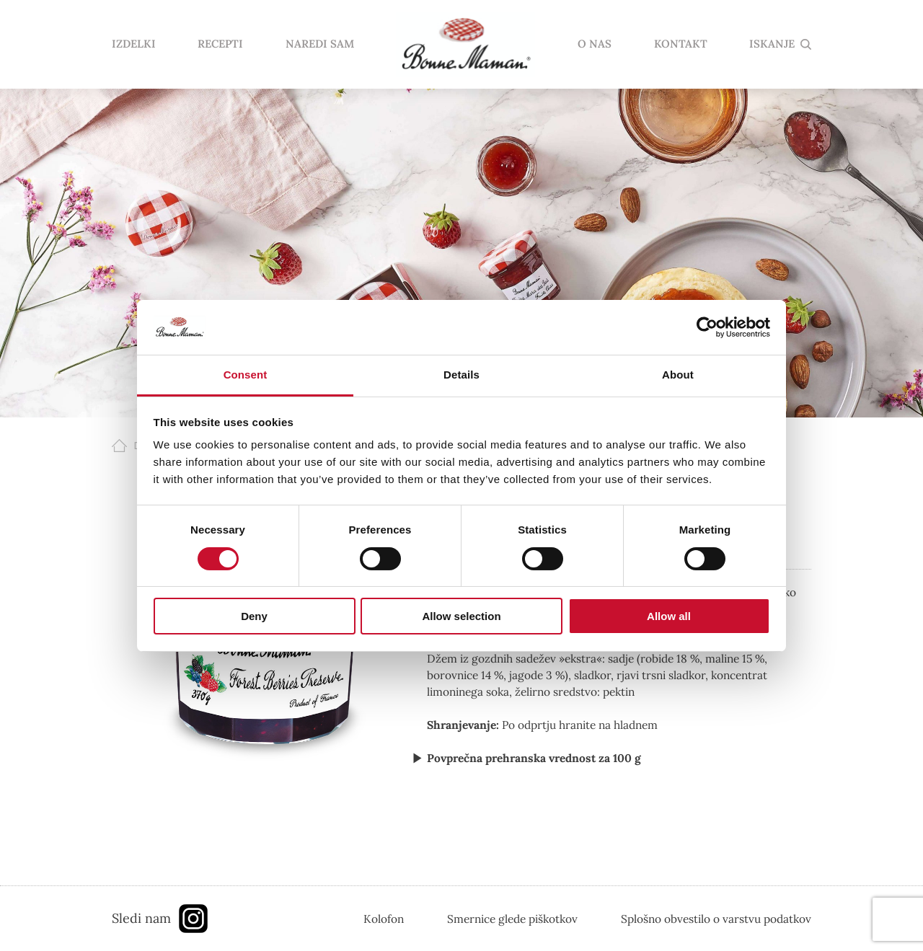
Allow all (669, 616)
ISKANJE (772, 44)
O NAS (594, 44)
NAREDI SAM (320, 44)
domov (466, 45)
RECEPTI (220, 44)
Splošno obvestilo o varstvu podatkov (716, 918)
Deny (254, 616)
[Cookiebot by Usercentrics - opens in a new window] (707, 327)
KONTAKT (680, 44)
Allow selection (461, 616)
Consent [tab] (246, 374)
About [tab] (678, 374)
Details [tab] (461, 374)
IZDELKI (134, 44)
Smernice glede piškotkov (512, 918)
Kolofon (383, 918)
